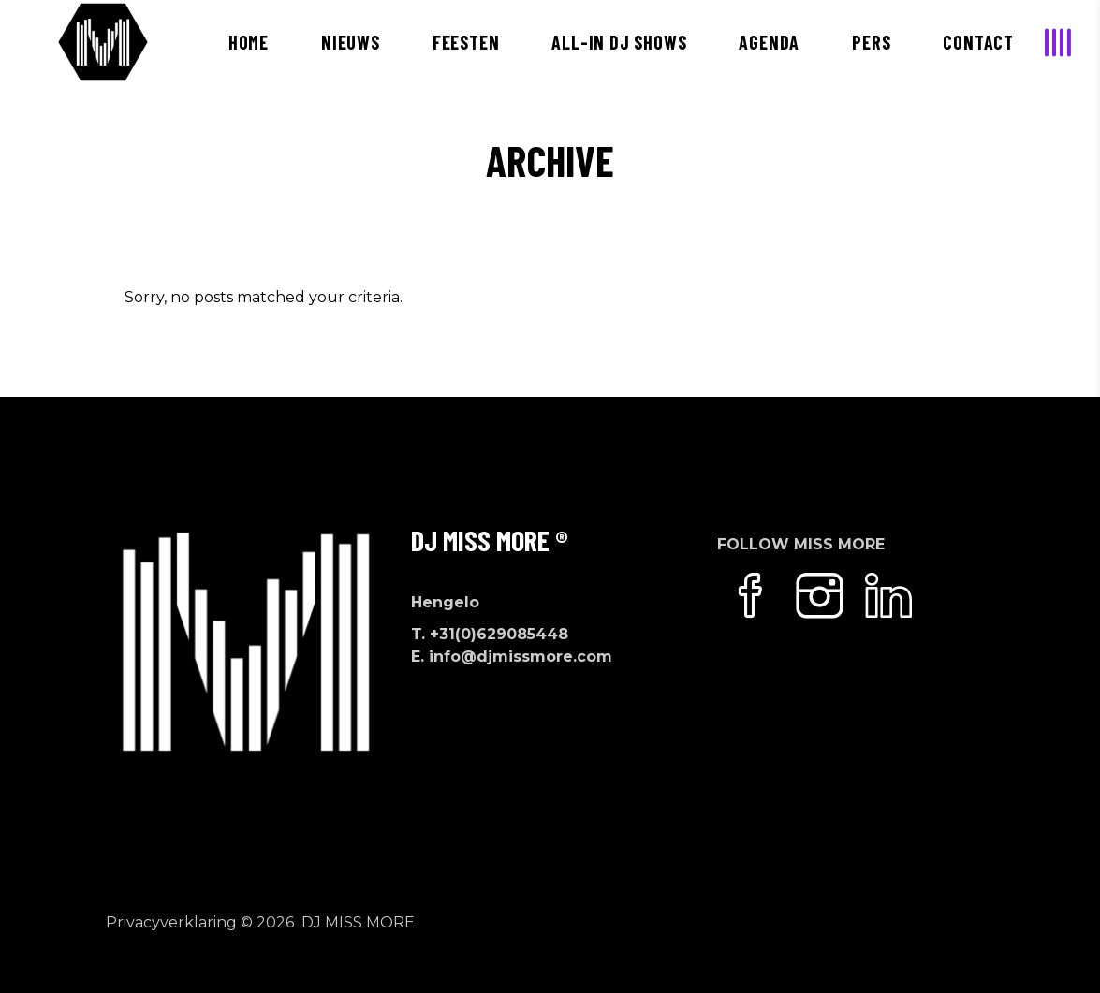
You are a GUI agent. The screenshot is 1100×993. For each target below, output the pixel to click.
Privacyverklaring (171, 922)
